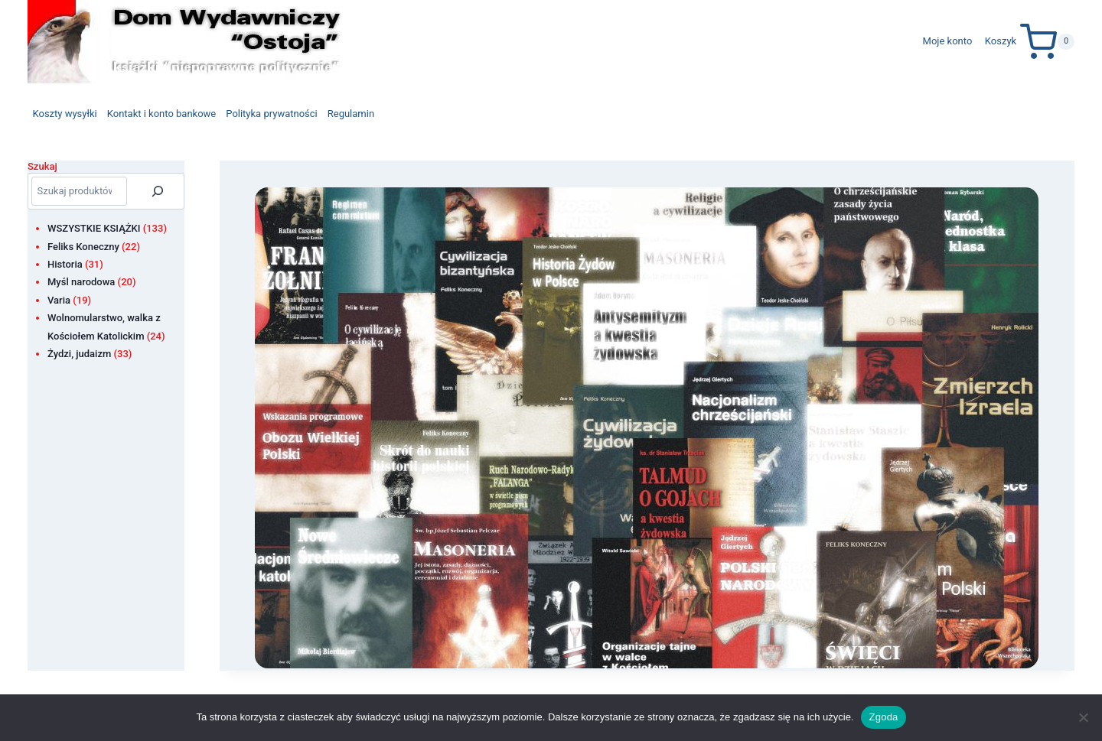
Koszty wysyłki (65, 113)
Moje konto (948, 41)
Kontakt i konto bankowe (162, 113)
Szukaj (42, 166)
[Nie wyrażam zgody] (1083, 717)
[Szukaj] (158, 191)
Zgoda (883, 717)
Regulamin (351, 113)
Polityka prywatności (271, 113)
